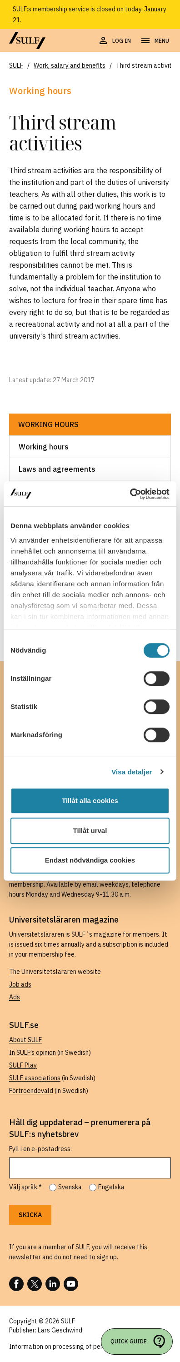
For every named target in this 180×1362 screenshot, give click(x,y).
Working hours (48, 424)
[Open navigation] (154, 41)
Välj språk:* (25, 1187)
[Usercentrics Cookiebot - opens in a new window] (130, 494)
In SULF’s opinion (32, 1052)
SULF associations (34, 1078)
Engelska (111, 1187)
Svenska (70, 1187)
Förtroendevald (31, 1091)
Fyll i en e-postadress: (40, 1149)
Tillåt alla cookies (90, 800)
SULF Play (23, 1065)
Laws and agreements (57, 469)
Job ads (20, 984)
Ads (14, 997)
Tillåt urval (90, 830)
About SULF (25, 1040)
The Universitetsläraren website (55, 972)
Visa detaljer (131, 772)
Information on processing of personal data (71, 1346)
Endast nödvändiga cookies (90, 860)
